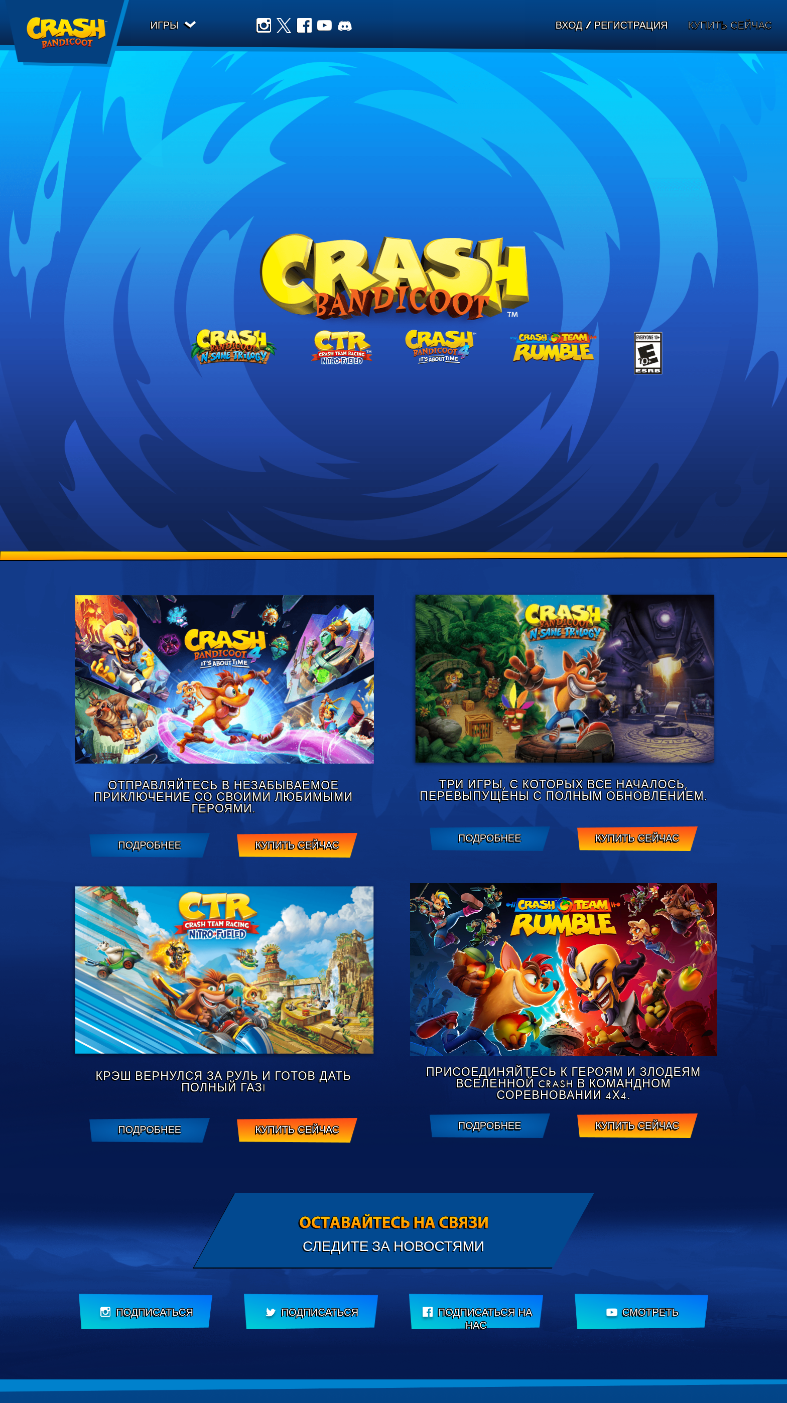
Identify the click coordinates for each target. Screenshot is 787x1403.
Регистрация (631, 26)
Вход (569, 26)
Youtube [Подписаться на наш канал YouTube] (326, 26)
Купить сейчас (730, 26)
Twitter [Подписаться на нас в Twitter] (285, 26)
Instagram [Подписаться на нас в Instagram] (265, 26)
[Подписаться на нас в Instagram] (146, 1312)
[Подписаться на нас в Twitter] (311, 1312)
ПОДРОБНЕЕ (149, 845)
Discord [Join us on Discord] (346, 26)
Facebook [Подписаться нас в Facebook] (305, 26)
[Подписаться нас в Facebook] (476, 1312)
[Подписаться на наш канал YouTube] (642, 1312)
